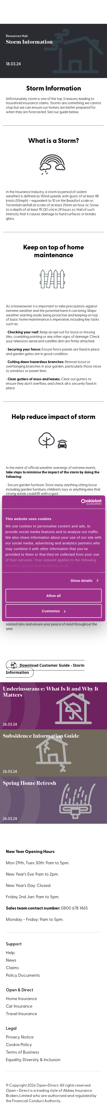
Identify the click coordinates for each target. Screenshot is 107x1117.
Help (10, 953)
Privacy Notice (20, 1037)
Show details (82, 581)
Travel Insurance (21, 1014)
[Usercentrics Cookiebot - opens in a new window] (81, 502)
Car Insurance (19, 1006)
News (11, 960)
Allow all (53, 595)
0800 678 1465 (74, 908)
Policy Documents (23, 975)
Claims (12, 968)
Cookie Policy (19, 1045)
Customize (53, 611)
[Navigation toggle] (97, 12)
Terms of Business (22, 1052)
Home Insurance (21, 999)
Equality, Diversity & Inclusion (33, 1060)
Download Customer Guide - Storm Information (45, 668)
